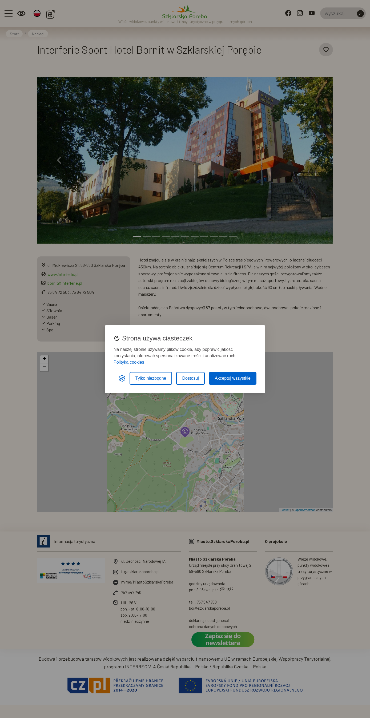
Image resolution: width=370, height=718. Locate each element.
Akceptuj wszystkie (233, 378)
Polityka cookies (129, 362)
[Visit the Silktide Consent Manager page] (122, 378)
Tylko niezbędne (150, 378)
